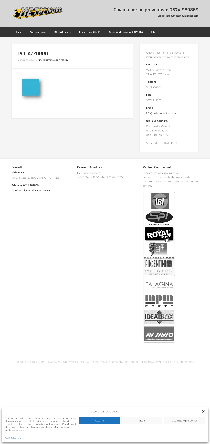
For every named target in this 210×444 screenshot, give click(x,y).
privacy (21, 438)
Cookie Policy (10, 438)
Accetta (99, 420)
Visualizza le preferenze (185, 420)
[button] (203, 411)
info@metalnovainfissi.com (182, 16)
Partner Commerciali (157, 167)
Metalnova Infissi (37, 13)
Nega (142, 420)
